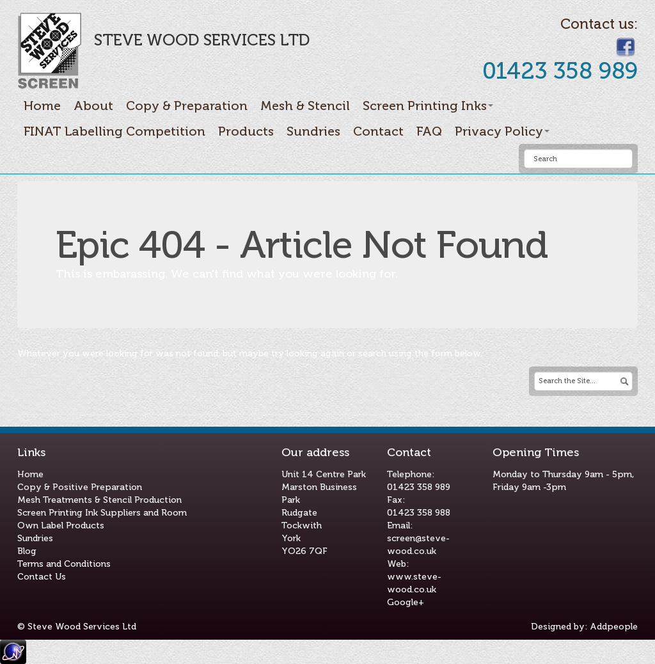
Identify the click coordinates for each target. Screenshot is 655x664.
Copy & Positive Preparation (79, 487)
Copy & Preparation (187, 105)
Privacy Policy (502, 131)
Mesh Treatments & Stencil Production (99, 499)
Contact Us (41, 576)
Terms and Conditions (64, 563)
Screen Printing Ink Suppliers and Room (102, 512)
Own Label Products (60, 525)
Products (246, 131)
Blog (26, 551)
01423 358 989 (418, 487)
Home (42, 105)
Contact (378, 131)
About (93, 105)
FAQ (429, 131)
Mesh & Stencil (305, 105)
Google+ (405, 602)
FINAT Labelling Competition (114, 131)
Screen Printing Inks (428, 105)
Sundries (313, 131)
